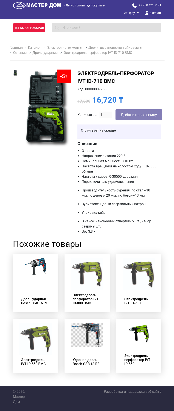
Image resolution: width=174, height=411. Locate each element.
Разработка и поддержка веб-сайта (132, 392)
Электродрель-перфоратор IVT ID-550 (137, 360)
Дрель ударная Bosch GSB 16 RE (34, 301)
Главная (16, 47)
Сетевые (19, 53)
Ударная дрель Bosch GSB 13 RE (86, 362)
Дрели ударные (44, 53)
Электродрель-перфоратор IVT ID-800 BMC (86, 299)
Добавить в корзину (139, 114)
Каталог (34, 47)
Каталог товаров (30, 27)
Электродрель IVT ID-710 (136, 301)
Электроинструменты (64, 47)
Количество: (87, 115)
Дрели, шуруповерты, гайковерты (115, 47)
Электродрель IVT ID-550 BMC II (35, 362)
